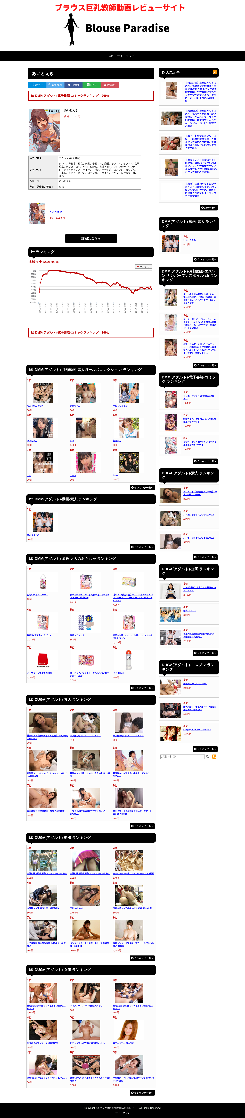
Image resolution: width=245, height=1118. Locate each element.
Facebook (55, 84)
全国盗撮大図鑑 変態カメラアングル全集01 (90, 873)
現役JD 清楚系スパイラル (39, 635)
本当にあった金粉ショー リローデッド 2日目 (133, 873)
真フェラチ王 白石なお (123, 1043)
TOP (110, 56)
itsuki (115, 475)
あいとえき (55, 211)
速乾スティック (77, 635)
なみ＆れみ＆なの (35, 406)
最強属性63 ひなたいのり (195, 683)
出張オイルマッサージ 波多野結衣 (42, 1043)
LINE (91, 84)
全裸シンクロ (189, 610)
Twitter (73, 84)
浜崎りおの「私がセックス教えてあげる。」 (47, 1078)
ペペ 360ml (118, 673)
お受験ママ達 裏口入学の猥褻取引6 (43, 908)
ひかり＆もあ (33, 535)
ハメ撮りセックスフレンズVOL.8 (128, 735)
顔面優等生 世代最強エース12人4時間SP (45, 811)
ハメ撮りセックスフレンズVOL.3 (85, 735)
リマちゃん (32, 440)
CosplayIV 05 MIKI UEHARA (197, 730)
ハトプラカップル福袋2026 (39, 673)
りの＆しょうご (120, 406)
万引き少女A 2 (77, 908)
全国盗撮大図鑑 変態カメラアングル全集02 (47, 873)
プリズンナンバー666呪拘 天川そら (86, 1006)
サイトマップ (125, 56)
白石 (72, 440)
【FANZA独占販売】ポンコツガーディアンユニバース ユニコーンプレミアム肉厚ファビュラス (133, 598)
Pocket (109, 84)
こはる (73, 475)
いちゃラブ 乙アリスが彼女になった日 (87, 1043)
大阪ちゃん (75, 406)
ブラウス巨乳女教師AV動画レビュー (119, 1108)
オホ (29, 475)
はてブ (37, 84)
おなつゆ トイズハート (37, 595)
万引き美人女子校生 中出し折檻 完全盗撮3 (132, 908)
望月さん (117, 440)
